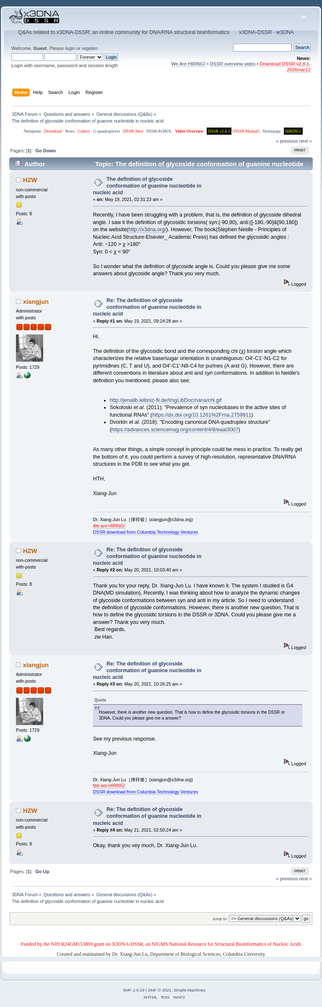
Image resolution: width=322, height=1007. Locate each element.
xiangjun (36, 301)
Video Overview (189, 131)
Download (53, 131)
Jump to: (220, 918)
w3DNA (285, 32)
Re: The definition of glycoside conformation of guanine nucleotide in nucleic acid (147, 307)
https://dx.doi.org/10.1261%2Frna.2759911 (201, 415)
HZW (30, 179)
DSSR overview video (233, 63)
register (89, 48)
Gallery (84, 131)
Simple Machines (189, 990)
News (70, 131)
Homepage (271, 131)
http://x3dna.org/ (147, 229)
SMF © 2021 (159, 990)
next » (305, 140)
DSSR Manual (246, 131)
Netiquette (32, 131)
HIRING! (293, 131)
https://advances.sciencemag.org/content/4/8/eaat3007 (175, 430)
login (70, 48)
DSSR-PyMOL (159, 131)
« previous (287, 140)
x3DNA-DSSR (73, 32)
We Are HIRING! (188, 63)
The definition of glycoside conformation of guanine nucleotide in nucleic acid (147, 186)
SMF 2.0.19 (134, 990)
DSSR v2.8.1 (219, 131)
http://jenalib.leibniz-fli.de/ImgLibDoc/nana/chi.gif (166, 400)
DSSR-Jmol (133, 131)
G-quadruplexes (106, 131)
